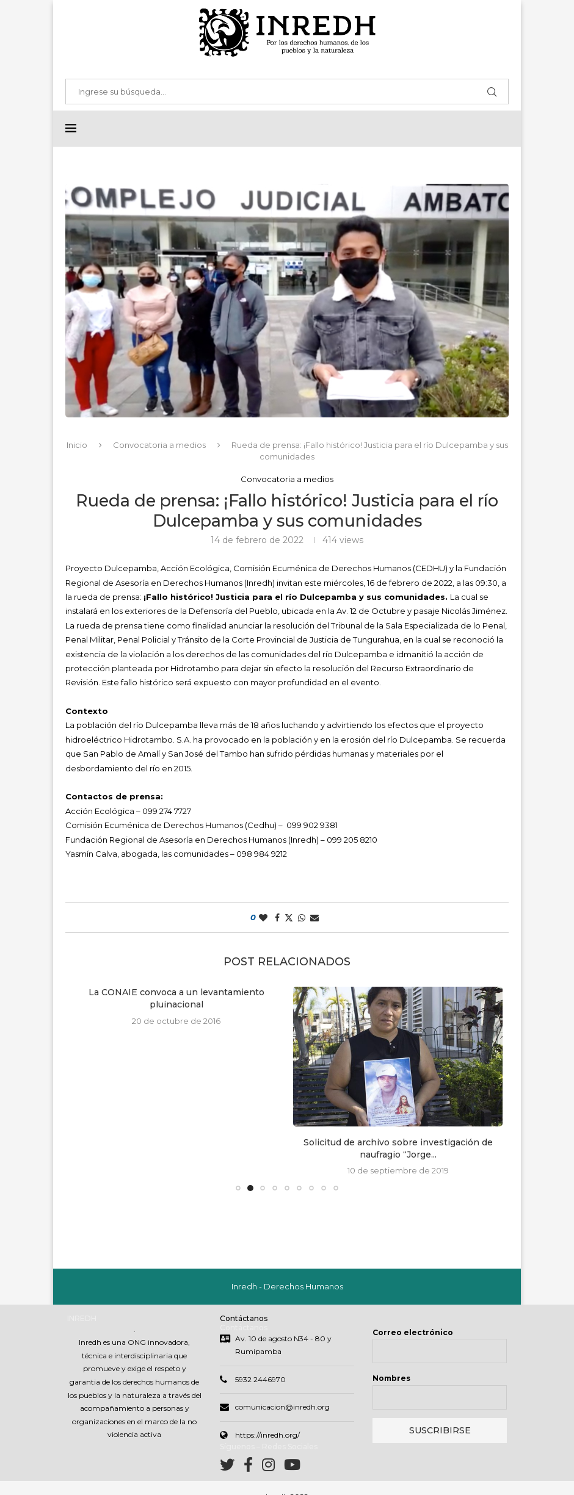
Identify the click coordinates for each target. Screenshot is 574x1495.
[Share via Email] (314, 917)
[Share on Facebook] (277, 917)
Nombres (391, 1378)
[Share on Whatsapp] (301, 917)
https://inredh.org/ (267, 1434)
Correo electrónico (412, 1332)
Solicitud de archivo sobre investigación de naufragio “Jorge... (398, 1148)
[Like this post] (263, 917)
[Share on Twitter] (289, 917)
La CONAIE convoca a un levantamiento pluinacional (176, 998)
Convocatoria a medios (159, 445)
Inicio (77, 445)
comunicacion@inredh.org (282, 1406)
